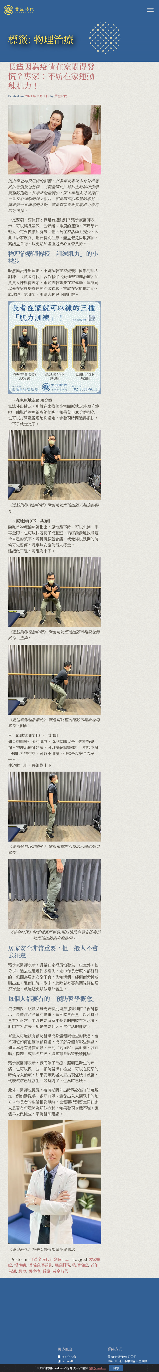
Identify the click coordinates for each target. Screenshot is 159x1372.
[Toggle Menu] (150, 10)
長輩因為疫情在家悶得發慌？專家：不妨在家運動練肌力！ (51, 76)
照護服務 (62, 1265)
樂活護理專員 (40, 1265)
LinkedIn (68, 1361)
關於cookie (97, 1368)
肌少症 (34, 1271)
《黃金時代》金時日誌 (49, 1259)
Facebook (68, 1356)
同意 (116, 1368)
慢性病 (20, 1265)
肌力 (22, 1271)
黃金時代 (60, 96)
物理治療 (80, 1265)
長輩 (46, 1271)
